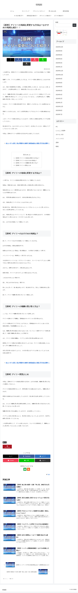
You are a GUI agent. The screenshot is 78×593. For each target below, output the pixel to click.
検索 (56, 22)
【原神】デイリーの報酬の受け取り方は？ (26, 158)
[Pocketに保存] (31, 59)
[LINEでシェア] (39, 59)
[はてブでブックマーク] (23, 59)
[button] (47, 59)
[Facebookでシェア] (14, 59)
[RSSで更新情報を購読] (28, 465)
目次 (24, 150)
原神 (4, 438)
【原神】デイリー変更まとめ (23, 161)
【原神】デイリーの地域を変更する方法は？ (27, 154)
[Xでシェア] (6, 59)
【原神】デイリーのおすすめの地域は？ (26, 156)
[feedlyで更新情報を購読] (24, 465)
